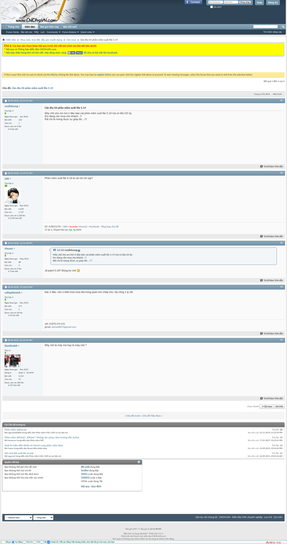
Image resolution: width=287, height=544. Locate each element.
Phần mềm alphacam (16, 429)
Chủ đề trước (133, 415)
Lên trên (279, 406)
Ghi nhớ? (216, 7)
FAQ (36, 32)
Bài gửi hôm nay (49, 26)
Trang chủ (13, 26)
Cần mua (71, 39)
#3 (281, 242)
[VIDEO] (85, 477)
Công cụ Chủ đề (261, 94)
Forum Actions (69, 32)
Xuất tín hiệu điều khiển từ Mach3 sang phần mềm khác (34, 445)
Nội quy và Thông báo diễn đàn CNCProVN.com (31, 49)
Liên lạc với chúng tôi (206, 517)
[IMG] (84, 474)
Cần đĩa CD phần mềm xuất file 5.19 (32, 88)
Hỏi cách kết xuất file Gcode (19, 453)
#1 (281, 100)
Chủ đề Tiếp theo (152, 415)
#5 (281, 340)
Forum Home (12, 32)
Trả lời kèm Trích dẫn (271, 166)
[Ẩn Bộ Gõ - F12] (273, 542)
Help (259, 2)
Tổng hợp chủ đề (110, 226)
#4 (281, 286)
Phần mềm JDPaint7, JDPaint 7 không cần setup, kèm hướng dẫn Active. (42, 437)
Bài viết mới (26, 32)
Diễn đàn (30, 26)
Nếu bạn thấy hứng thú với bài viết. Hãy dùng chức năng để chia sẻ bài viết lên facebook (61, 52)
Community (52, 32)
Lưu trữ (268, 517)
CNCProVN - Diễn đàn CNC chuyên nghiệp (241, 517)
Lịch (43, 32)
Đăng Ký (273, 2)
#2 (281, 172)
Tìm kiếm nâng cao (272, 32)
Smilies (85, 470)
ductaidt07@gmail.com (64, 326)
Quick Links (86, 32)
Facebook (94, 226)
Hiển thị (276, 94)
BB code (85, 466)
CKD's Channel (75, 226)
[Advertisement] (93, 65)
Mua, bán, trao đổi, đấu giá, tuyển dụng (41, 39)
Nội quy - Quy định (91, 486)
